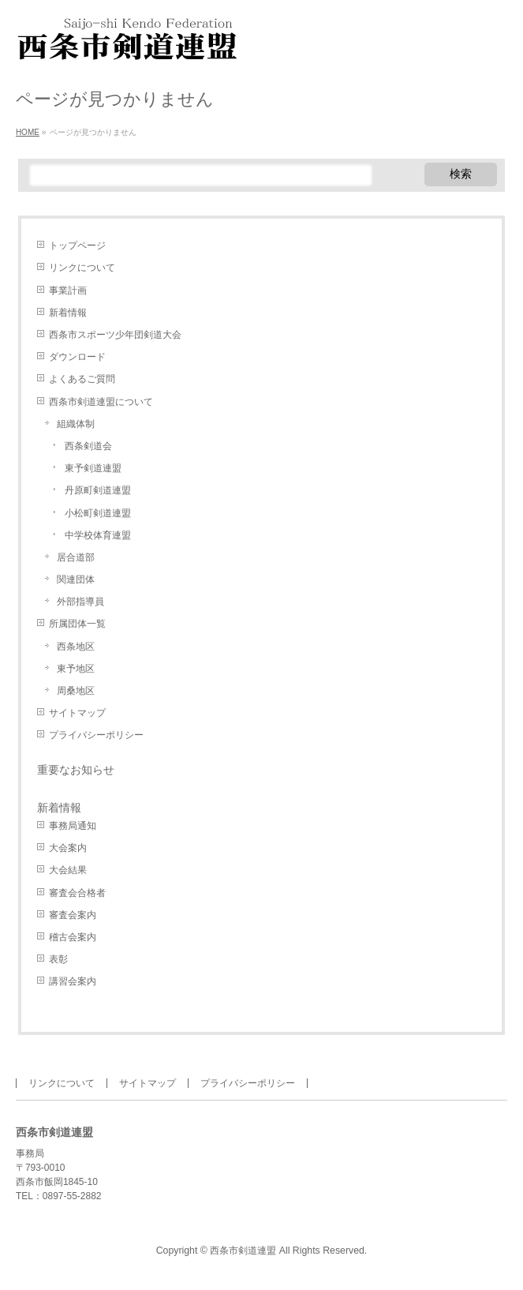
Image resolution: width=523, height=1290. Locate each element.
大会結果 (68, 870)
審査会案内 (72, 915)
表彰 (58, 959)
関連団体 (76, 579)
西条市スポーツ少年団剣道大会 (115, 334)
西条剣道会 (88, 446)
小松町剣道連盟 (98, 513)
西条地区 (76, 646)
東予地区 (76, 668)
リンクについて (82, 267)
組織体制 (76, 423)
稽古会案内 (72, 937)
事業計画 (68, 290)
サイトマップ (77, 712)
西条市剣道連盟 (243, 1250)
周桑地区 (76, 690)
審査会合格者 (77, 892)
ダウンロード (77, 356)
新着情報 (68, 312)
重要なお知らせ (75, 769)
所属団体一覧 (77, 623)
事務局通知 (72, 825)
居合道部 (76, 557)
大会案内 (68, 847)
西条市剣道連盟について (101, 401)
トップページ (77, 245)
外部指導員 (80, 601)
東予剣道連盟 (93, 468)
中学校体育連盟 (98, 535)
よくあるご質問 (82, 378)
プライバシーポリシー (96, 735)
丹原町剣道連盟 (98, 490)
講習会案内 (72, 981)
